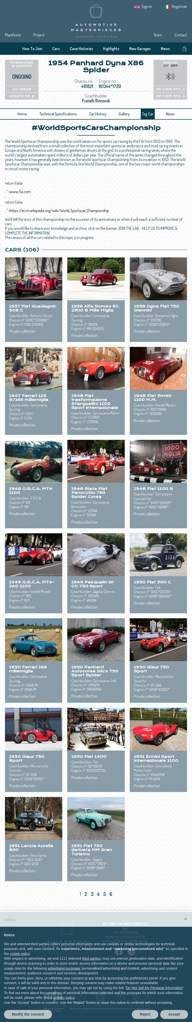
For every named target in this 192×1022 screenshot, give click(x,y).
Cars (56, 48)
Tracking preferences (126, 967)
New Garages (140, 48)
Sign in (147, 6)
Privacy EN (59, 967)
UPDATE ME (22, 96)
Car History (97, 113)
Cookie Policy (98, 967)
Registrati (179, 6)
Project (38, 34)
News (165, 48)
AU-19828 (21, 89)
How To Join (32, 48)
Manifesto (13, 34)
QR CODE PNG (170, 89)
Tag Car (148, 113)
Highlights (111, 48)
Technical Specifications (58, 113)
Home (22, 113)
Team (157, 34)
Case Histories (81, 48)
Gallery (124, 113)
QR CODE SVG (170, 96)
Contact (180, 34)
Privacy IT (77, 967)
